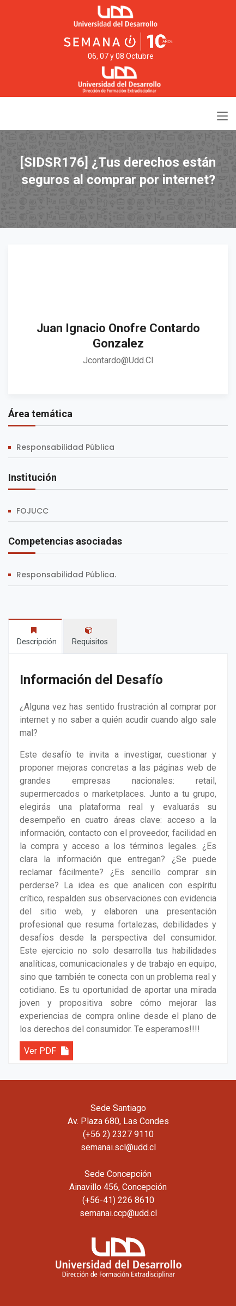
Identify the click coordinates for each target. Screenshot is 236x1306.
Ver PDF (46, 1051)
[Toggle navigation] (222, 116)
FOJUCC (32, 511)
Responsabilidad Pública (65, 447)
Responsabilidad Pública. (66, 574)
